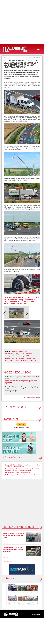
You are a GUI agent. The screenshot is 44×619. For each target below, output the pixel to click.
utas (6, 360)
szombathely (9, 354)
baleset (7, 358)
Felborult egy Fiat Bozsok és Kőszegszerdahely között (22, 475)
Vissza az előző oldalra (33, 397)
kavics (17, 360)
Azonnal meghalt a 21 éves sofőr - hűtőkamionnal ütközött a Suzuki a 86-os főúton (13, 549)
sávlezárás (24, 360)
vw (23, 354)
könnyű (14, 358)
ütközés (28, 356)
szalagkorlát (9, 356)
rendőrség (33, 360)
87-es (21, 351)
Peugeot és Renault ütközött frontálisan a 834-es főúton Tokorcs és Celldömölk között (22, 465)
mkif (11, 360)
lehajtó (18, 354)
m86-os (14, 351)
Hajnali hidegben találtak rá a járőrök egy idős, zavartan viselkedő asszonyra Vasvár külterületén (22, 469)
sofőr (34, 358)
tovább (6, 543)
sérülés (21, 358)
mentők (28, 358)
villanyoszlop (19, 356)
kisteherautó (30, 354)
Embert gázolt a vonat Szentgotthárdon (17, 472)
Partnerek (7, 561)
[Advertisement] (22, 22)
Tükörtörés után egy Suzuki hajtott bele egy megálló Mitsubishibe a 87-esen (13, 535)
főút (26, 351)
